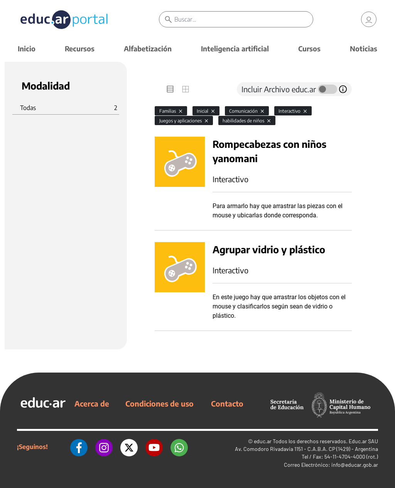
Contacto (227, 403)
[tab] (170, 89)
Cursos (309, 48)
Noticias (363, 48)
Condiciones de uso (159, 403)
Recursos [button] (80, 48)
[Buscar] (243, 19)
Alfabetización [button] (148, 48)
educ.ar (263, 441)
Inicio (26, 48)
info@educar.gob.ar (354, 464)
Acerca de (91, 403)
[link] (368, 19)
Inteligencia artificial (235, 48)
